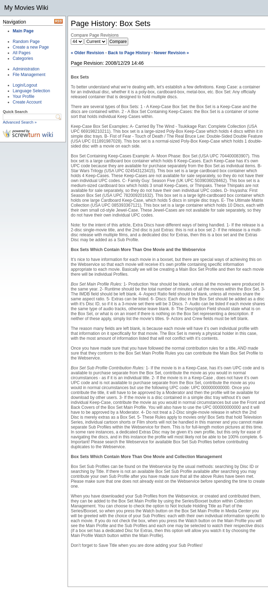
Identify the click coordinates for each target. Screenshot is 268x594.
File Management (29, 74)
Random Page (26, 41)
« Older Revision (87, 52)
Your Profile (24, 96)
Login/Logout (25, 85)
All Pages (22, 52)
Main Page (23, 31)
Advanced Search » (20, 122)
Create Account (27, 102)
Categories (23, 58)
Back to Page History (129, 52)
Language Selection (31, 90)
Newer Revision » (171, 52)
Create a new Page (31, 47)
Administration (26, 69)
